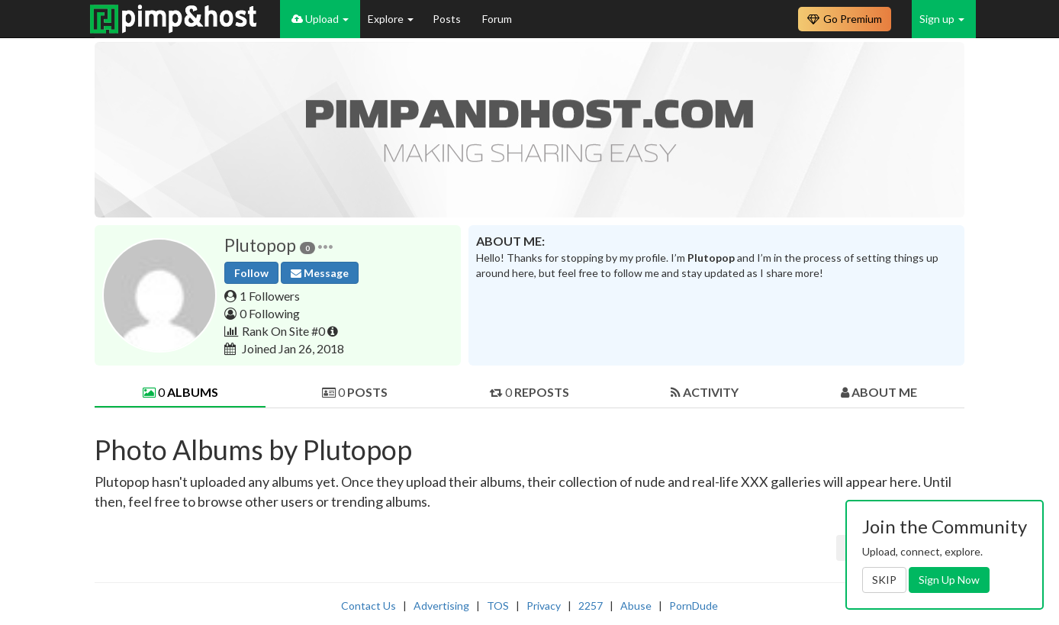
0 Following (270, 313)
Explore (391, 18)
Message (320, 272)
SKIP (884, 579)
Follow (251, 272)
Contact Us (368, 605)
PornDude (693, 605)
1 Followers (270, 295)
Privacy (543, 605)
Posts (448, 18)
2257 (590, 605)
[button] (325, 245)
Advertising (441, 605)
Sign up (941, 18)
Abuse (636, 605)
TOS (498, 605)
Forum (497, 18)
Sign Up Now (949, 579)
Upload (320, 18)
